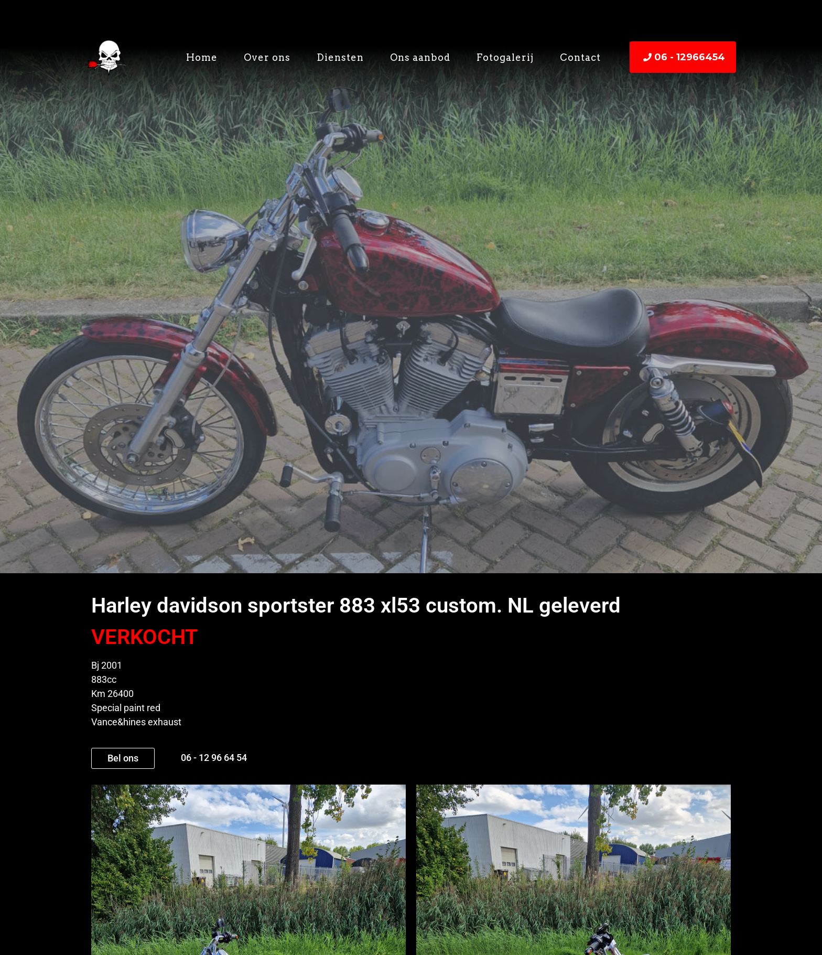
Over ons (267, 57)
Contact (580, 57)
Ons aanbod (420, 57)
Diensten (340, 57)
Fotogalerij (505, 57)
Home (202, 57)
